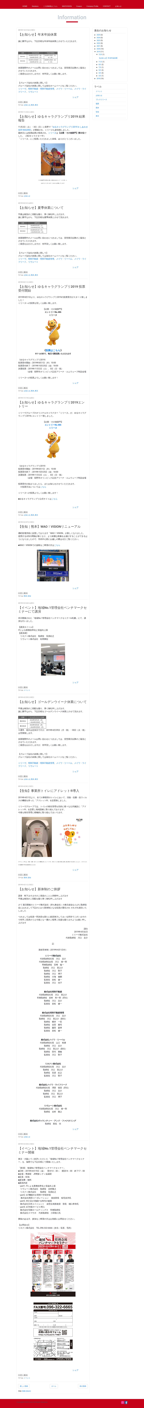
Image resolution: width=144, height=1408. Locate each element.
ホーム (53, 1386)
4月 (100, 73)
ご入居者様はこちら (50, 6)
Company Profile (92, 6)
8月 (100, 64)
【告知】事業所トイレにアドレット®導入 (48, 791)
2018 (99, 78)
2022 (99, 43)
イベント (27, 690)
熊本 (32, 105)
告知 (29, 596)
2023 (99, 40)
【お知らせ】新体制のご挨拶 (39, 889)
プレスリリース (101, 99)
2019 (99, 52)
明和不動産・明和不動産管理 (41, 89)
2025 (99, 35)
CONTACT (106, 6)
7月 (100, 67)
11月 (100, 62)
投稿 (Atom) (26, 1391)
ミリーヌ (52, 133)
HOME (24, 6)
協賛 (97, 104)
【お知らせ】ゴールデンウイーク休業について (52, 702)
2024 (99, 38)
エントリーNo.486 (53, 425)
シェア (75, 97)
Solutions (35, 6)
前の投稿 (83, 1386)
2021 (99, 46)
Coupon (79, 6)
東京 (36, 105)
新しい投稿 (24, 1386)
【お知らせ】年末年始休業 (37, 34)
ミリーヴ (22, 89)
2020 (99, 49)
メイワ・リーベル (64, 89)
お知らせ (118, 6)
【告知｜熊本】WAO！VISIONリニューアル (49, 526)
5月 (100, 70)
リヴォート (33, 92)
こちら (43, 487)
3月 (100, 76)
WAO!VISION (67, 6)
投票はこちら (53, 350)
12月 (100, 54)
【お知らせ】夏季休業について (41, 208)
